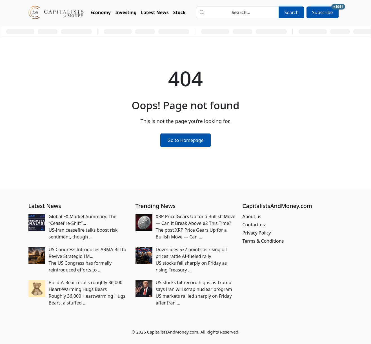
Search (291, 12)
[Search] (243, 12)
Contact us (254, 225)
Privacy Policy (257, 233)
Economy (100, 12)
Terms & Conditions (263, 241)
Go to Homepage (185, 140)
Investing (126, 12)
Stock (179, 12)
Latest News (155, 12)
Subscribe (325, 11)
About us (252, 216)
